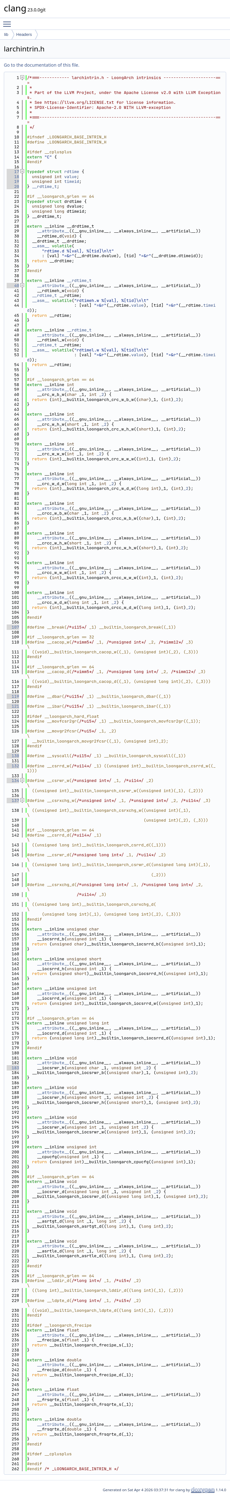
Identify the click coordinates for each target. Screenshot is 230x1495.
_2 (101, 394)
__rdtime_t (44, 186)
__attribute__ (53, 231)
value (70, 176)
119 (13, 696)
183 (13, 1068)
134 (13, 780)
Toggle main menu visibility (8, 21)
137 (13, 800)
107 (13, 627)
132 (13, 766)
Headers (24, 34)
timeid (71, 181)
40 (13, 285)
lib (6, 34)
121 (13, 706)
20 (13, 186)
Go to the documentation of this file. (41, 65)
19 (13, 181)
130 (13, 755)
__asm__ (41, 246)
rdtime (71, 171)
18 (13, 176)
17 (13, 171)
